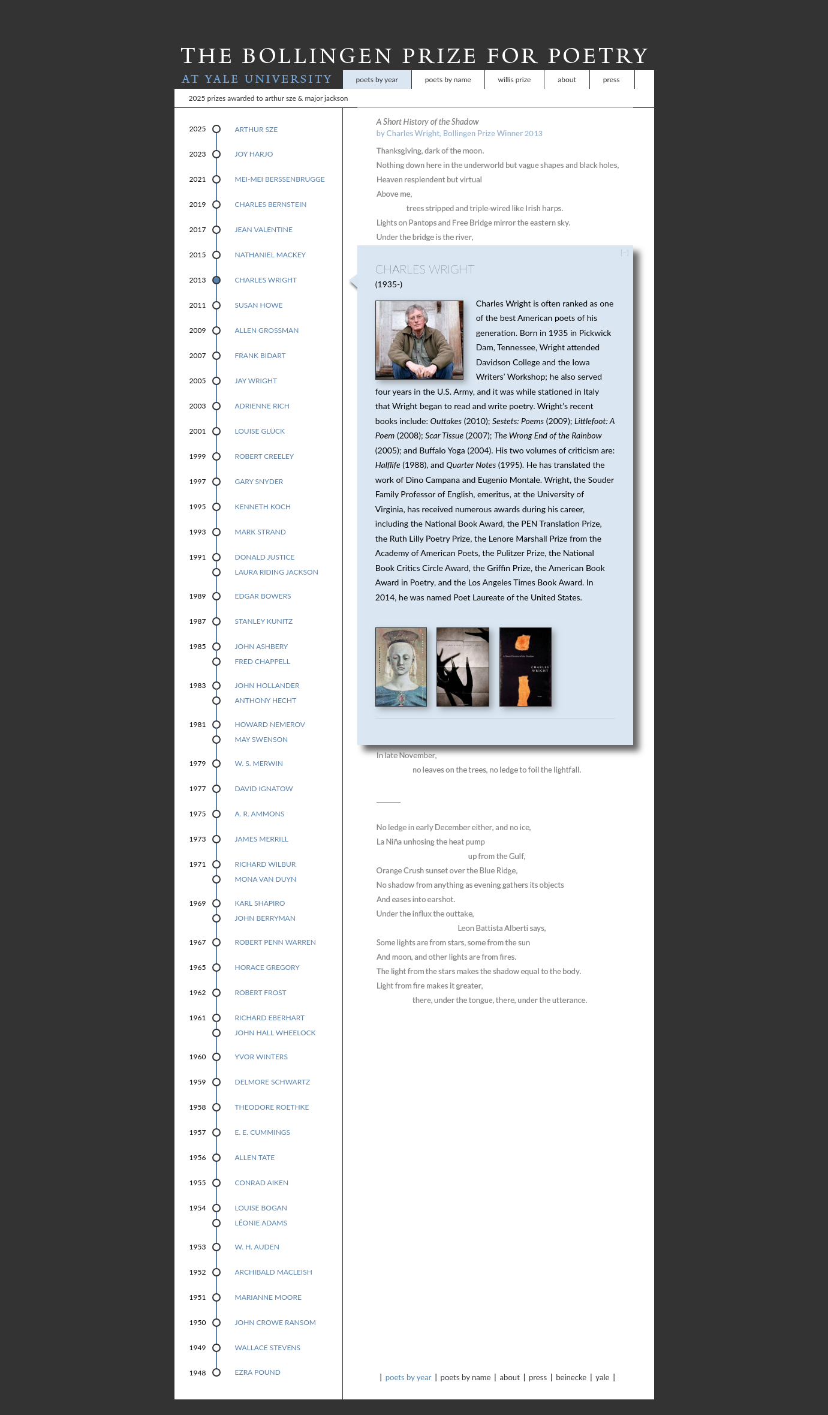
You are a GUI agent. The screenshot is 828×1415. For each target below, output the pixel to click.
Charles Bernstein (271, 188)
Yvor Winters (261, 1041)
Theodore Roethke (272, 1091)
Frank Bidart (260, 339)
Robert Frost (261, 976)
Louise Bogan (261, 1192)
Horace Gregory (267, 951)
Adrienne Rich (262, 390)
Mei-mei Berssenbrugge (280, 163)
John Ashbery (261, 630)
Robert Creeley (264, 440)
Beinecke (571, 1361)
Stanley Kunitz (264, 605)
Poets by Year (377, 63)
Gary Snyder (259, 465)
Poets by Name (448, 63)
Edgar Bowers (263, 580)
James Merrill (262, 823)
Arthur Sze (256, 113)
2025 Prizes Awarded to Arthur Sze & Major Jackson (268, 82)
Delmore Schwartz (273, 1066)
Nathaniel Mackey (270, 239)
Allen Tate (255, 1141)
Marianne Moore (268, 1281)
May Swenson (261, 723)
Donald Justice (265, 541)
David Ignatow (264, 772)
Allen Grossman (267, 314)
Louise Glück (260, 415)
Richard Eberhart (270, 1002)
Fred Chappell (262, 645)
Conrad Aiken (262, 1166)
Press (611, 63)
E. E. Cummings (263, 1116)
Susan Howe (259, 289)
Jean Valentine (264, 213)
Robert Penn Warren (275, 926)
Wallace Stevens (268, 1331)
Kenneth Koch (263, 490)
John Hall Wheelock (275, 1017)
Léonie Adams (261, 1207)
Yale (602, 1361)
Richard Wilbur (265, 848)
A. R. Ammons (260, 798)
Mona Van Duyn (266, 863)
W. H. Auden (257, 1231)
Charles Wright (266, 264)
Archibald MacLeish (273, 1256)
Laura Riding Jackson (276, 556)
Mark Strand (260, 516)
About (567, 63)
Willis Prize (514, 63)
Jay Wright (256, 364)
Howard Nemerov (270, 708)
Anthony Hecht (266, 684)
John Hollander (267, 669)
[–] (625, 236)
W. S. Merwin (259, 747)
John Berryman (265, 902)
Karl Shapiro (260, 887)
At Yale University (258, 64)
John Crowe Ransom (276, 1306)
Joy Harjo (254, 138)
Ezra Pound (258, 1356)
